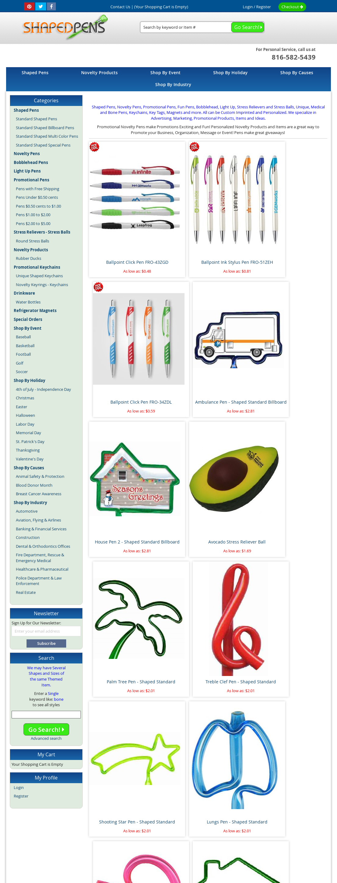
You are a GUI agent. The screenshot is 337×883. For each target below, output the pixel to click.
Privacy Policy (237, 824)
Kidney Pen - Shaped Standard (238, 423)
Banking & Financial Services (41, 529)
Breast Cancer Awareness (38, 493)
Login (248, 6)
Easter (21, 406)
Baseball (23, 337)
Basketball (25, 345)
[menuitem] (35, 72)
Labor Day (25, 424)
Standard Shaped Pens (36, 119)
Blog (115, 837)
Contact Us (207, 824)
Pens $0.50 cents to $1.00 (38, 206)
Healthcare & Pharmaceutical (42, 569)
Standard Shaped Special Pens (43, 145)
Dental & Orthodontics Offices (43, 546)
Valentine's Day (30, 459)
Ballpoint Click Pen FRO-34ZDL (238, 221)
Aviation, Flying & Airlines (38, 520)
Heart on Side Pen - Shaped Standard (117, 524)
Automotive (27, 511)
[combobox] (202, 27)
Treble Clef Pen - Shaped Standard (299, 322)
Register (263, 6)
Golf (19, 363)
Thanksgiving (28, 450)
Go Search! (46, 729)
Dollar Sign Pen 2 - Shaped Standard (238, 524)
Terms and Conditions (170, 824)
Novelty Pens (160, 837)
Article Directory (128, 824)
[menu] (168, 79)
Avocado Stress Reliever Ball (177, 322)
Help (296, 824)
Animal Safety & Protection (40, 476)
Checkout (292, 6)
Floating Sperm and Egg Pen (117, 727)
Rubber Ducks (28, 258)
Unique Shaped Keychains (39, 275)
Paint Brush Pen (299, 623)
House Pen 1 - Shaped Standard (299, 423)
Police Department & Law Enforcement (39, 581)
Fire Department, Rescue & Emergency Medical (40, 557)
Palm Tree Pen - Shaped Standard (238, 322)
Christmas (25, 398)
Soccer (22, 371)
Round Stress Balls (32, 241)
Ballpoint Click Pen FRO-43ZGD (117, 221)
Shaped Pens (133, 837)
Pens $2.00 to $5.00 (33, 223)
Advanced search (46, 738)
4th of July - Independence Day (43, 389)
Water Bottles (28, 302)
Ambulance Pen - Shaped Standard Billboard (299, 221)
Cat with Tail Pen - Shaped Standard (299, 524)
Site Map (75, 824)
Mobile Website (271, 824)
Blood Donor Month (34, 485)
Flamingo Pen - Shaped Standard (177, 524)
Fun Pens (182, 837)
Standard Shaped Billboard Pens (45, 127)
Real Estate (26, 592)
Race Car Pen (299, 724)
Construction (28, 537)
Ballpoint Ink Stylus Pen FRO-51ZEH (178, 221)
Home (54, 824)
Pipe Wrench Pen (177, 623)
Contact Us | (121, 6)
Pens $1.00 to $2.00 (33, 214)
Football (23, 354)
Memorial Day (28, 432)
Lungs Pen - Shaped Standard (177, 423)
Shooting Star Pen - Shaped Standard (117, 423)
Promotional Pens (210, 837)
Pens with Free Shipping (37, 188)
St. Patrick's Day (30, 441)
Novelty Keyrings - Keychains (42, 284)
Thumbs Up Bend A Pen (238, 724)
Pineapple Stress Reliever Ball (178, 727)
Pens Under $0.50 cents (37, 197)
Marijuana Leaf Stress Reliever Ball (238, 626)
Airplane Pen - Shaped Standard (117, 626)
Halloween (25, 415)
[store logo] (63, 27)
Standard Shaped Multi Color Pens (47, 136)
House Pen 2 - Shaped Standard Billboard (117, 322)
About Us (98, 824)
